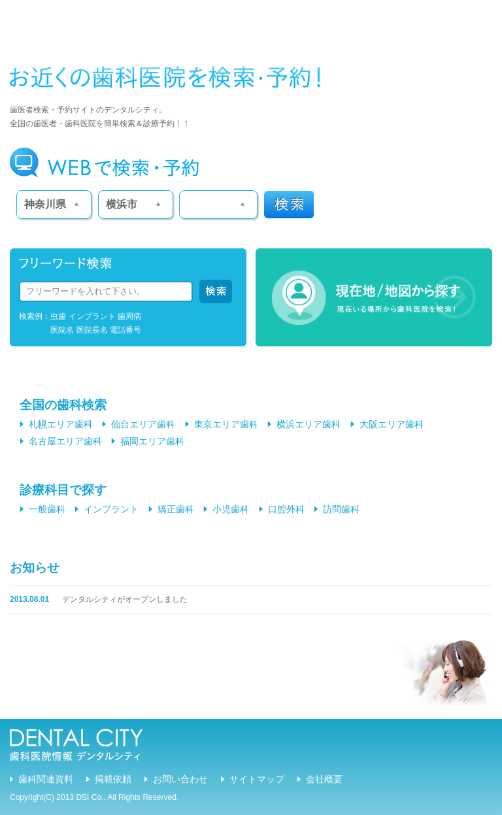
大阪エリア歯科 (392, 424)
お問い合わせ (180, 779)
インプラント (111, 509)
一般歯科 (47, 509)
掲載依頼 (113, 779)
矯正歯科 (176, 509)
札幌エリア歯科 (61, 424)
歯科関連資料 (45, 779)
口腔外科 (286, 509)
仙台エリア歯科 (143, 424)
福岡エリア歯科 (152, 441)
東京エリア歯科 (226, 424)
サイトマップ (256, 779)
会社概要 (324, 779)
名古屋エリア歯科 (65, 441)
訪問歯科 (341, 509)
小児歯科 (230, 509)
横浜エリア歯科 (308, 424)
